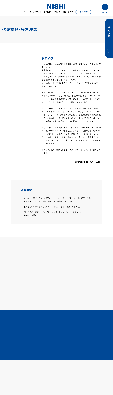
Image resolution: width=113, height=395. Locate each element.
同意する (103, 390)
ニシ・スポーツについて (32, 12)
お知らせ (56, 12)
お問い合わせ (68, 12)
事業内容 (47, 12)
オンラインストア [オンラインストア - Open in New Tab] (83, 12)
